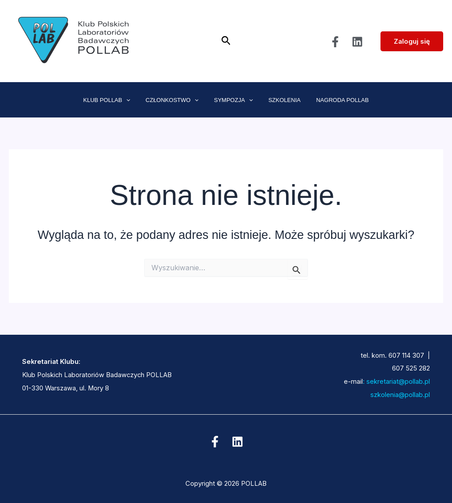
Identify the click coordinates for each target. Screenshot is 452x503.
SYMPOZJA (233, 100)
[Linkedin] (357, 41)
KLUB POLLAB (114, 100)
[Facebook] (335, 41)
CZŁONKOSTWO (176, 100)
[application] (134, 100)
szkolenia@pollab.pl (388, 395)
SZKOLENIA (280, 100)
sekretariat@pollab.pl (397, 382)
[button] (226, 41)
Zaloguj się (412, 41)
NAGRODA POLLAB (334, 100)
